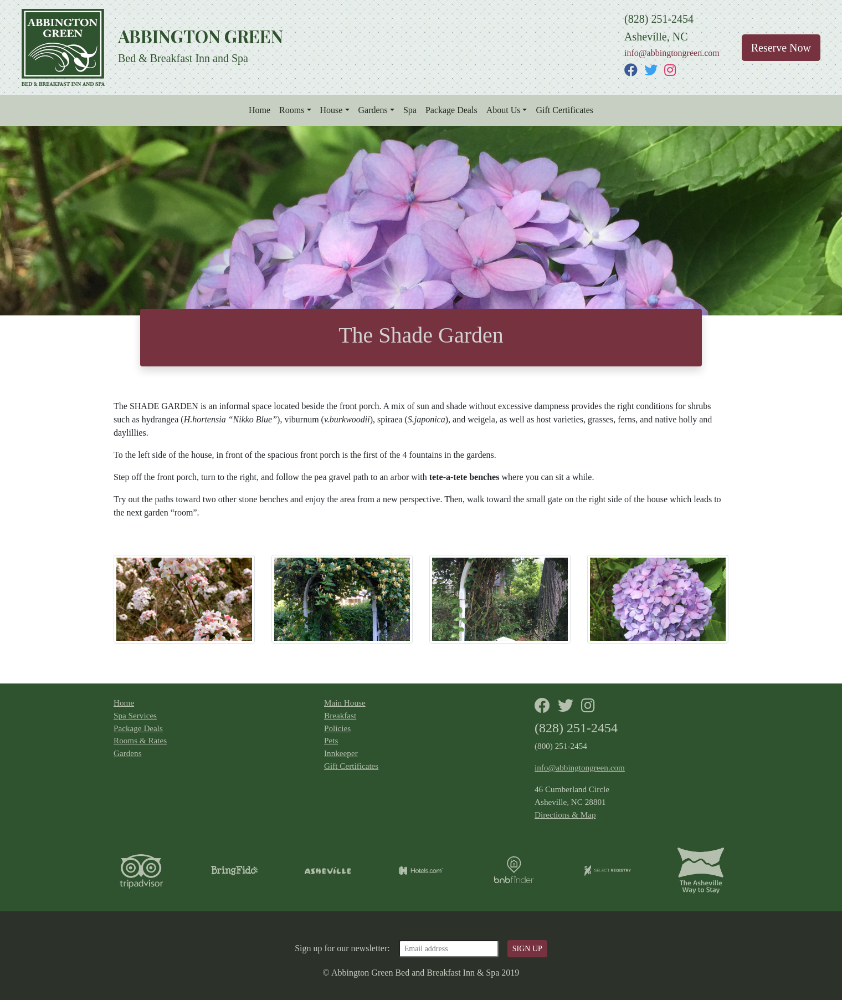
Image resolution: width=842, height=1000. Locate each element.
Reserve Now (781, 48)
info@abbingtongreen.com (672, 53)
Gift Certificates (564, 110)
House (331, 110)
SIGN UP (527, 949)
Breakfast (340, 715)
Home (259, 110)
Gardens (373, 110)
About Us (503, 110)
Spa (410, 110)
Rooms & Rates (140, 740)
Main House (345, 702)
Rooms (291, 110)
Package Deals (451, 110)
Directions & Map (565, 814)
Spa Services (135, 715)
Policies (337, 728)
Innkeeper (341, 753)
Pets (331, 740)
